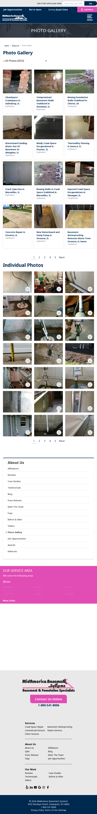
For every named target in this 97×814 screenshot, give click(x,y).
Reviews (12, 475)
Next (62, 257)
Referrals (12, 551)
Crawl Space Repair (34, 726)
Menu (89, 18)
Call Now (88, 9)
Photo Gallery (15, 532)
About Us (16, 462)
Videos (11, 525)
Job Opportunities (12, 9)
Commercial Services (35, 730)
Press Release (15, 500)
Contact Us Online (48, 699)
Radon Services (54, 730)
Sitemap (62, 810)
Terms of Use (51, 810)
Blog (10, 494)
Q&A (27, 751)
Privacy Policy (37, 810)
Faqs (10, 513)
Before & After (15, 519)
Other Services (32, 734)
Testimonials (14, 487)
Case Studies (14, 481)
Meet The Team (16, 506)
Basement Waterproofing (59, 726)
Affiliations (13, 468)
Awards (11, 545)
